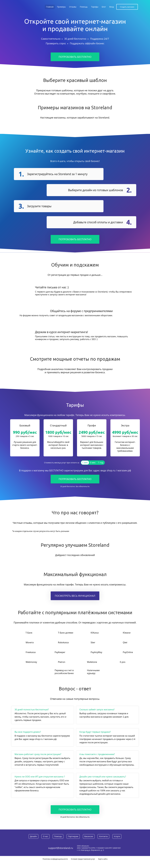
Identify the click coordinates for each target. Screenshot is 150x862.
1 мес (85, 462)
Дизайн (33, 836)
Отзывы (72, 6)
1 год (100, 462)
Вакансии (88, 836)
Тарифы (94, 6)
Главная (50, 6)
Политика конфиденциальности (55, 859)
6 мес (93, 462)
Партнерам (73, 836)
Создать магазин (127, 7)
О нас (45, 836)
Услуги (117, 836)
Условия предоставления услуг (83, 859)
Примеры (61, 6)
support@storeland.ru (60, 848)
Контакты (103, 836)
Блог (104, 6)
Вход (111, 6)
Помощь (84, 6)
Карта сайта (102, 859)
